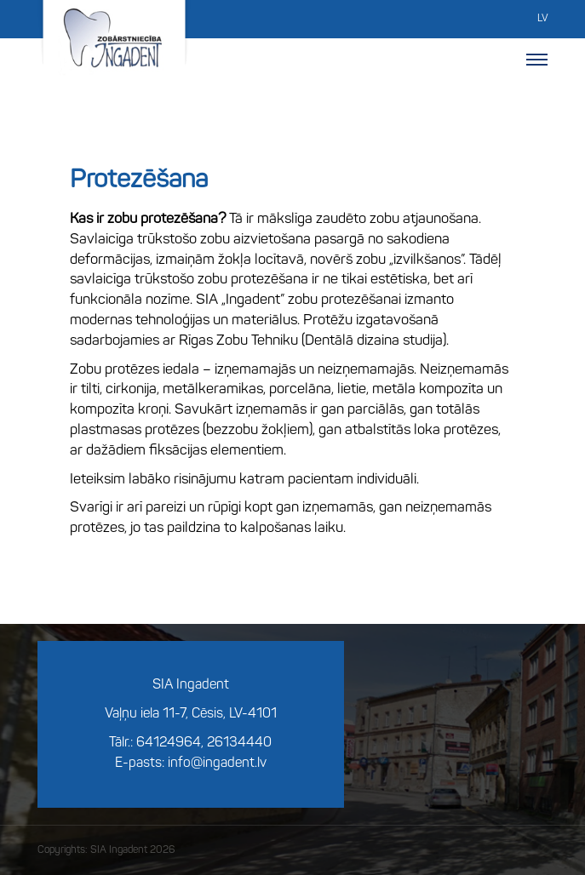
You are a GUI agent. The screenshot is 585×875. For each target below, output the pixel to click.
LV (542, 19)
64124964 (168, 743)
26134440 (239, 743)
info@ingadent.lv (217, 763)
